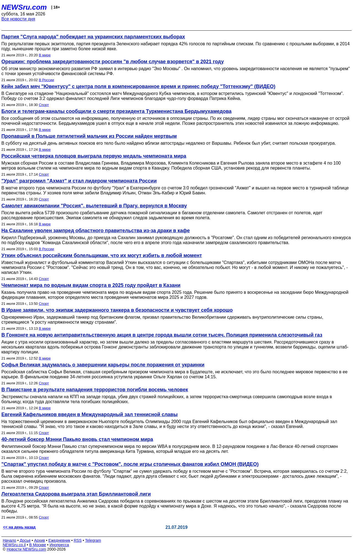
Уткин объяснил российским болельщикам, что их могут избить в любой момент (101, 255)
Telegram (93, 540)
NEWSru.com (24, 7)
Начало (9, 540)
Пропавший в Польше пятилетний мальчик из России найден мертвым (89, 136)
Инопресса (59, 545)
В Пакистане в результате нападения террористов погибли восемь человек (94, 389)
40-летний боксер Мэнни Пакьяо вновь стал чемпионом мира (77, 439)
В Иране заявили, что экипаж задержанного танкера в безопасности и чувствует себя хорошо (117, 310)
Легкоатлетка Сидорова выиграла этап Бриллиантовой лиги (76, 494)
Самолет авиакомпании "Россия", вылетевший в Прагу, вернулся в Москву (94, 205)
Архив (39, 540)
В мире (45, 55)
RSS (78, 540)
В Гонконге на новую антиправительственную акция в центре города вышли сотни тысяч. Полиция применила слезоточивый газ (161, 335)
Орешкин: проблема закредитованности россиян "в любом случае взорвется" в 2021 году (112, 61)
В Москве (37, 545)
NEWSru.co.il (14, 545)
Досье (25, 540)
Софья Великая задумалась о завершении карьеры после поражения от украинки (102, 365)
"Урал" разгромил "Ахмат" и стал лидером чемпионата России (79, 181)
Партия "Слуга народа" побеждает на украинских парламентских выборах (93, 36)
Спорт (44, 105)
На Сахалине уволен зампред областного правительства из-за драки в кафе (95, 230)
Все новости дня (18, 19)
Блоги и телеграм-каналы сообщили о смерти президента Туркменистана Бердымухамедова (116, 111)
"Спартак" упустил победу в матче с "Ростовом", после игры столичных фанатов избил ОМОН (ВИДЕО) (130, 464)
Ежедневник (59, 540)
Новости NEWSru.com (26, 549)
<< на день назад (19, 527)
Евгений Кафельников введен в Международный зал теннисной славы (89, 414)
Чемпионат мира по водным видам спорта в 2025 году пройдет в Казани (90, 285)
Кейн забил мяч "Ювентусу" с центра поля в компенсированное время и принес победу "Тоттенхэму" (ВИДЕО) (138, 86)
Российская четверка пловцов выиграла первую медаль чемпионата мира (93, 156)
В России (46, 80)
